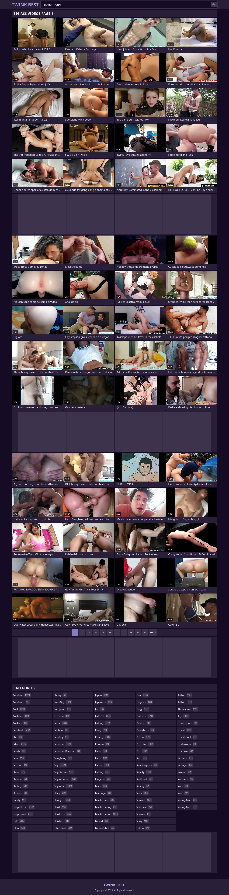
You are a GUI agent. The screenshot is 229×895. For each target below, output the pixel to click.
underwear (187, 744)
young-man (187, 800)
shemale (144, 807)
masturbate (105, 800)
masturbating (106, 807)
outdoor (145, 716)
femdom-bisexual (67, 751)
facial (61, 723)
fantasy (61, 730)
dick (19, 821)
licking (102, 772)
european (62, 709)
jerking (103, 723)
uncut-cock (187, 737)
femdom (63, 744)
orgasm (144, 702)
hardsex (62, 821)
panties (143, 723)
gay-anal (63, 786)
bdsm (20, 744)
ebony (60, 695)
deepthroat (23, 814)
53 (131, 632)
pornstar (145, 744)
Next (153, 632)
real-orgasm (147, 765)
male (101, 786)
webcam (186, 779)
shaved (144, 800)
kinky (101, 730)
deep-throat (24, 807)
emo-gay (63, 702)
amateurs (21, 702)
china (19, 772)
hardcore (63, 814)
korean (102, 744)
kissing (103, 737)
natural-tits (105, 828)
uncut (185, 730)
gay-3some (64, 772)
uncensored (188, 723)
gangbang (63, 758)
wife (183, 786)
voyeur (185, 772)
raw (141, 758)
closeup (20, 793)
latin (101, 758)
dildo (19, 828)
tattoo (185, 695)
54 (138, 632)
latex (101, 751)
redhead (144, 779)
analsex (20, 723)
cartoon (20, 765)
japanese (104, 702)
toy (183, 716)
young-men (187, 807)
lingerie (103, 779)
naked (102, 821)
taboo (143, 828)
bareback (22, 730)
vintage (185, 765)
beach (19, 751)
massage (103, 793)
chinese (20, 779)
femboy (61, 737)
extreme (62, 716)
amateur (22, 695)
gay (60, 765)
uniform (186, 751)
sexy (142, 793)
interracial (63, 828)
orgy (142, 709)
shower (143, 814)
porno (143, 737)
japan (102, 695)
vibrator (185, 758)
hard (60, 807)
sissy (142, 821)
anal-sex (21, 716)
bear (19, 758)
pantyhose (145, 730)
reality (144, 772)
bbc (18, 737)
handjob (62, 800)
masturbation (106, 814)
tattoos (185, 702)
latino (102, 765)
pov (142, 751)
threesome (188, 709)
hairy (60, 793)
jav (99, 709)
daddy (19, 800)
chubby (20, 786)
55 (145, 632)
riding (143, 786)
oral (142, 695)
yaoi (183, 793)
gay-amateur (65, 779)
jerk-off (103, 716)
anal (19, 709)
